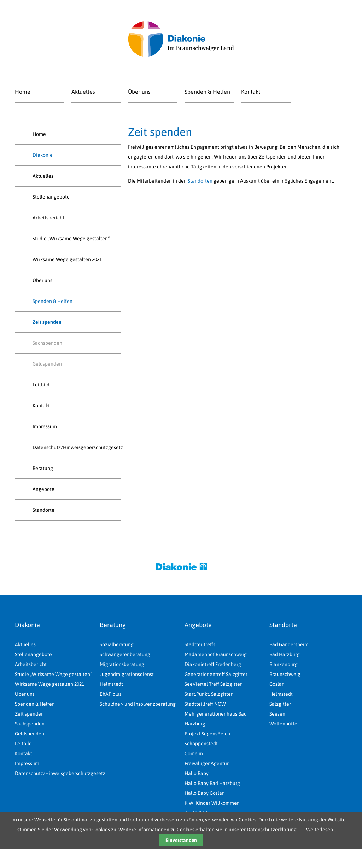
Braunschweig (284, 674)
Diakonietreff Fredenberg (213, 664)
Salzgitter (280, 704)
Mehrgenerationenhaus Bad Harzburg (216, 719)
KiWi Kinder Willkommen (212, 803)
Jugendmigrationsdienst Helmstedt (127, 679)
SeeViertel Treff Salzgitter (213, 684)
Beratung (43, 468)
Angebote (43, 489)
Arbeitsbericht (48, 217)
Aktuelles (83, 91)
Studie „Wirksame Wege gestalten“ (71, 238)
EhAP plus (111, 694)
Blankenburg (283, 664)
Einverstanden (181, 840)
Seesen (277, 714)
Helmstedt (281, 694)
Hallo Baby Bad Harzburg (212, 783)
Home (22, 91)
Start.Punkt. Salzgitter (209, 694)
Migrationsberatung (122, 664)
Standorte (43, 510)
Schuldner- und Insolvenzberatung (138, 704)
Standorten (200, 181)
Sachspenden (47, 343)
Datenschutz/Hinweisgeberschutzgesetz (77, 447)
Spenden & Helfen (207, 91)
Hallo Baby (197, 773)
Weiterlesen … (321, 829)
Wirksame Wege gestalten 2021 (67, 259)
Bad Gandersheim (289, 644)
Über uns (139, 91)
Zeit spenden (29, 714)
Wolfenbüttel (284, 724)
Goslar (276, 684)
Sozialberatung (117, 644)
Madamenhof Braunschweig (216, 654)
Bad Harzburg (284, 654)
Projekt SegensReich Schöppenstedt (207, 738)
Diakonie (43, 155)
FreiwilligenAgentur (207, 763)
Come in (194, 753)
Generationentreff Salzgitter (216, 674)
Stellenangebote (51, 197)
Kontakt (250, 91)
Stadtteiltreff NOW (205, 704)
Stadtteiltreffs (200, 644)
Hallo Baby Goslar (204, 793)
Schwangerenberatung (125, 654)
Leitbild (41, 385)
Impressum (45, 426)
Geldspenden (47, 364)
